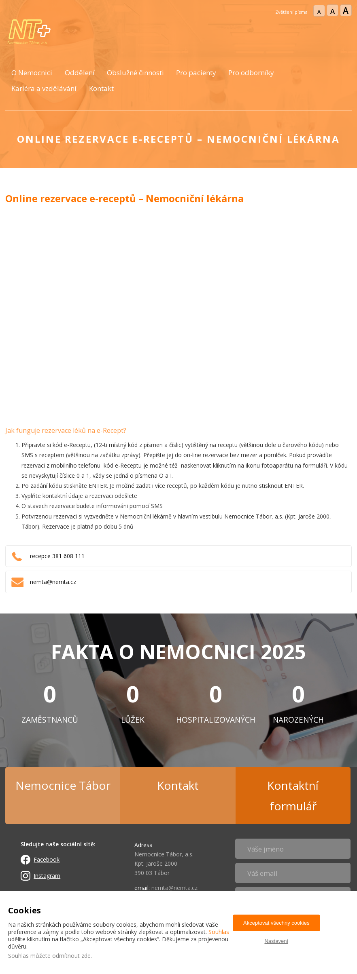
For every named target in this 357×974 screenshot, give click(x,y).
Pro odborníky (251, 72)
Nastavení (276, 941)
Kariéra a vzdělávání (43, 88)
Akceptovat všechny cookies (276, 923)
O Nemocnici (31, 72)
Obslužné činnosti (135, 72)
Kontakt (101, 88)
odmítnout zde (71, 955)
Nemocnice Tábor (62, 785)
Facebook (47, 859)
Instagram (47, 875)
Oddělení (80, 72)
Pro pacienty (196, 72)
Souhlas (218, 932)
